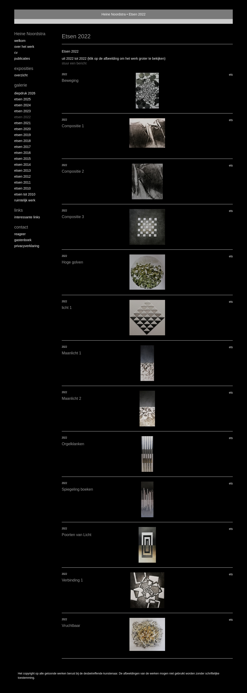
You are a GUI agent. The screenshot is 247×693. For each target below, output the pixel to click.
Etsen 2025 (22, 99)
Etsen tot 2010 (24, 194)
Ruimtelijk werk (24, 200)
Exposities (23, 68)
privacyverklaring (26, 246)
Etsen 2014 (22, 164)
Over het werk (24, 47)
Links (18, 210)
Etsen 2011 (22, 182)
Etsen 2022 (22, 117)
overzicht (21, 75)
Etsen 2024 (22, 105)
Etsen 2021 (22, 123)
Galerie (20, 85)
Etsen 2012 (22, 176)
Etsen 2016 (22, 153)
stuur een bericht (74, 63)
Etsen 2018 (22, 141)
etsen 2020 (22, 129)
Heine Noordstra (113, 14)
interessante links (27, 217)
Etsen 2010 (22, 188)
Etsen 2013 (22, 170)
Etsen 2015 (22, 159)
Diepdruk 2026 (24, 93)
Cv (16, 52)
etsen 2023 (22, 111)
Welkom (19, 41)
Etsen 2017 (22, 147)
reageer (20, 234)
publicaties (22, 58)
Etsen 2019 (22, 135)
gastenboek (22, 240)
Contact (21, 227)
